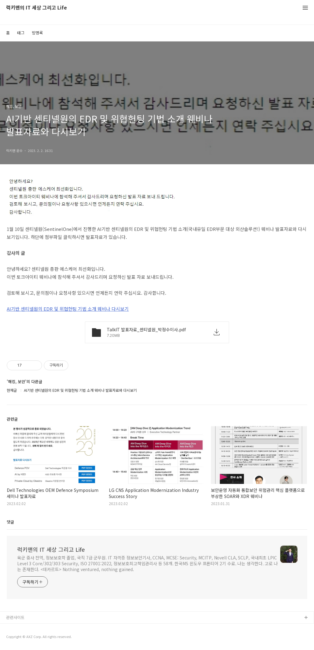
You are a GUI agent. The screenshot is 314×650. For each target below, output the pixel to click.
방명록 (37, 33)
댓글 (10, 522)
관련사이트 (15, 617)
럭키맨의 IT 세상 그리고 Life (36, 8)
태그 (21, 33)
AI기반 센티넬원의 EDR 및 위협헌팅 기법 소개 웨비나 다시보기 (68, 309)
